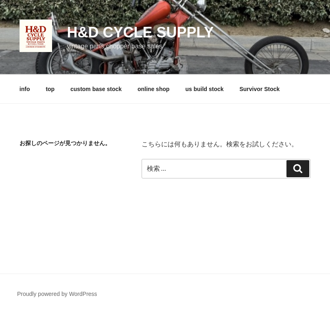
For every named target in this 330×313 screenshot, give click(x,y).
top (50, 89)
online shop (154, 89)
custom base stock (96, 89)
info (25, 89)
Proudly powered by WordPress (57, 294)
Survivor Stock (259, 89)
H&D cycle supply (140, 32)
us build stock (204, 89)
